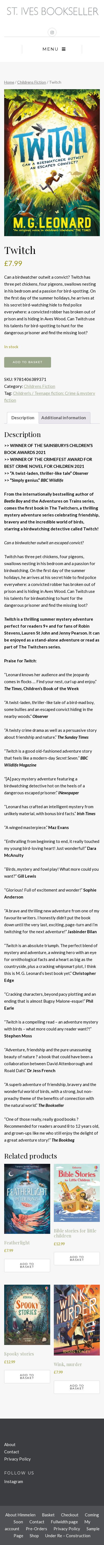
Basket (48, 1514)
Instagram (13, 1481)
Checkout (69, 1514)
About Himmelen (20, 1514)
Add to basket (27, 362)
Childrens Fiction (31, 82)
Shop (34, 1535)
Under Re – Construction (67, 1535)
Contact (11, 1451)
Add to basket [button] (27, 1265)
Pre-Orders (36, 1528)
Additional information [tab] (63, 417)
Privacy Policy (17, 1458)
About (10, 1444)
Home (9, 82)
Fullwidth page (64, 1521)
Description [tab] (22, 417)
